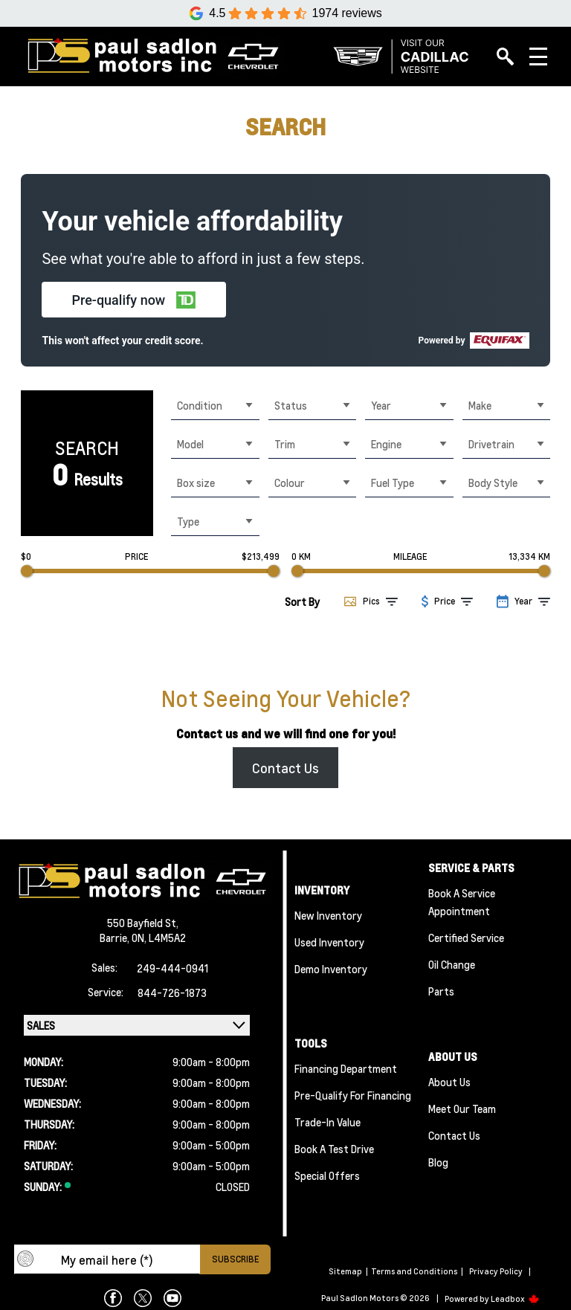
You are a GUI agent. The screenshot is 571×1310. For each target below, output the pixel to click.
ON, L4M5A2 (159, 937)
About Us (449, 1081)
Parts (441, 991)
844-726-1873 (172, 992)
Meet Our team (462, 1108)
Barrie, (116, 937)
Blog (438, 1162)
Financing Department (345, 1068)
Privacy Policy (496, 1271)
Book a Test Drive (334, 1148)
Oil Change (451, 964)
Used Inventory (329, 942)
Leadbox (515, 1299)
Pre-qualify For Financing (352, 1095)
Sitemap (345, 1271)
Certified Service (466, 937)
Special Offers (327, 1175)
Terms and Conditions (414, 1271)
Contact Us (285, 767)
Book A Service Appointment (461, 901)
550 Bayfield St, (142, 922)
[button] (134, 299)
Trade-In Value (327, 1122)
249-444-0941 (172, 968)
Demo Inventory (330, 968)
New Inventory (328, 915)
